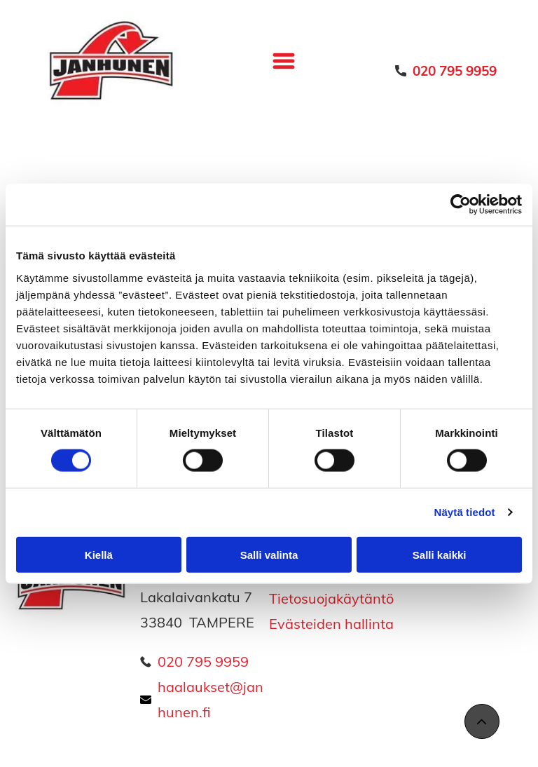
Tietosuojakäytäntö (331, 598)
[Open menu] (283, 61)
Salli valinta (269, 555)
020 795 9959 (203, 661)
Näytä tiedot (464, 512)
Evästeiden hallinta (331, 623)
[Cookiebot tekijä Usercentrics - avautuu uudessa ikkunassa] (460, 204)
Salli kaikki (440, 555)
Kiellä (99, 555)
